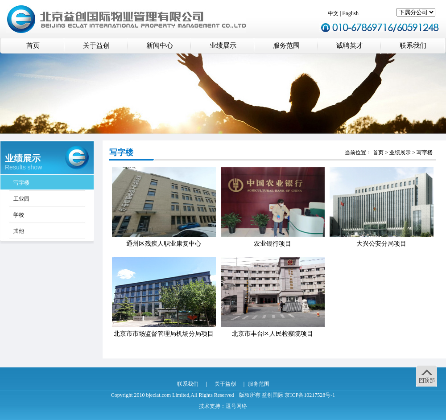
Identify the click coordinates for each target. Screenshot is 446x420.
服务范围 (286, 45)
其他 (18, 231)
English (350, 13)
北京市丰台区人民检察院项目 (272, 333)
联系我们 (413, 45)
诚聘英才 (349, 45)
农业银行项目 (272, 243)
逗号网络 (236, 406)
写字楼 (21, 183)
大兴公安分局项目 (381, 243)
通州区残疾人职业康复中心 (163, 243)
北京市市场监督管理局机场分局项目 (164, 333)
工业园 (21, 199)
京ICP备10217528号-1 (310, 395)
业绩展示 (223, 45)
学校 (18, 215)
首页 (33, 45)
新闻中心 (159, 45)
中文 (333, 13)
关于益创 (96, 45)
